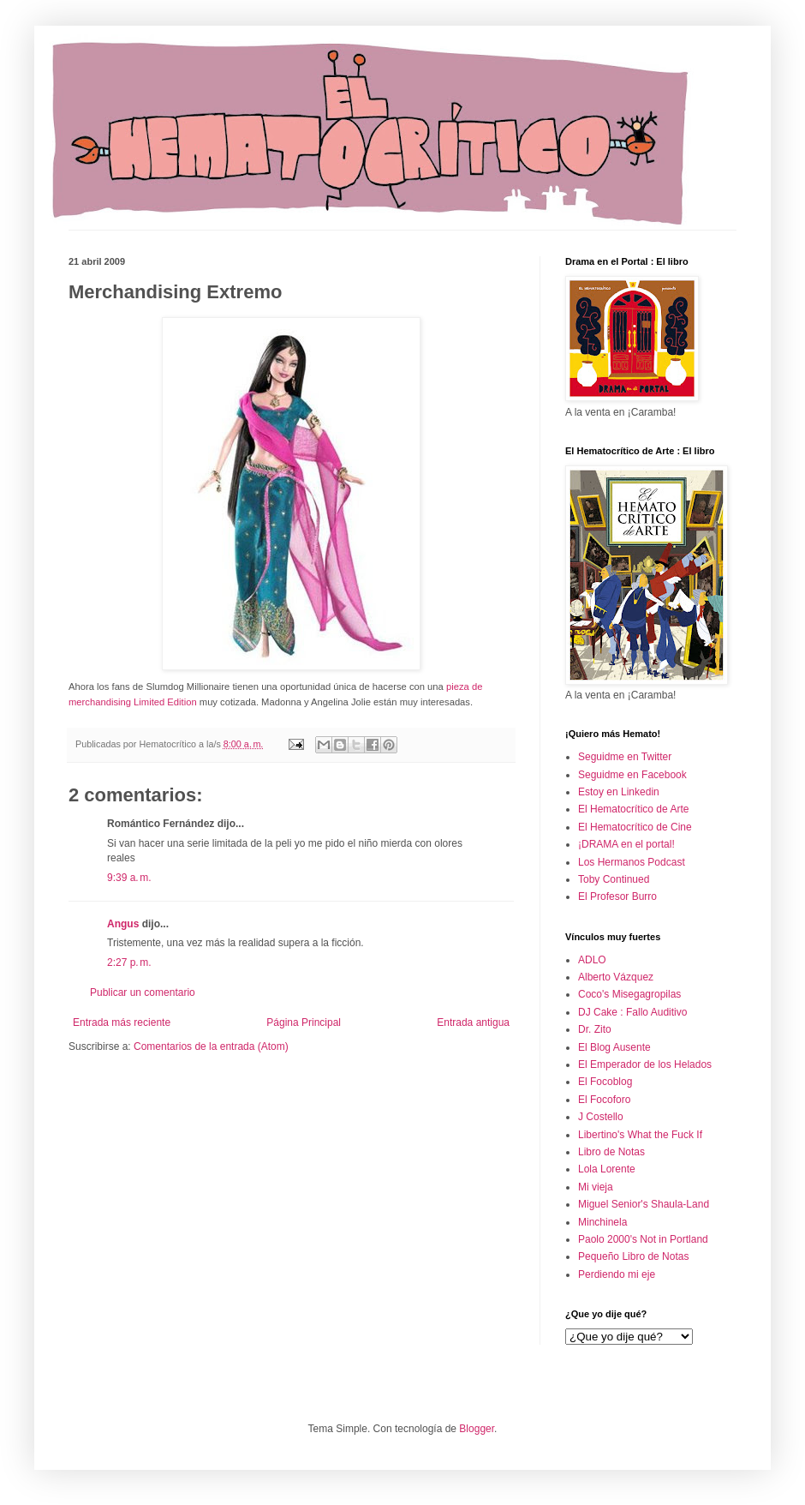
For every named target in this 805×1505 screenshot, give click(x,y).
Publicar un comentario (142, 992)
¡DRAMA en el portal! (626, 844)
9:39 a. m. (129, 878)
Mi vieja (595, 1187)
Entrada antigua (473, 1022)
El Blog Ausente (614, 1047)
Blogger (476, 1429)
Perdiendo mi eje (616, 1274)
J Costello (600, 1117)
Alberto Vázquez (615, 977)
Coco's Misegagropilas (629, 994)
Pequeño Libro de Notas (633, 1256)
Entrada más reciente (121, 1022)
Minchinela (602, 1222)
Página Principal (303, 1022)
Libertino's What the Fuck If (640, 1135)
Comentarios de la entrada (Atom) (211, 1046)
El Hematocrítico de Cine (635, 827)
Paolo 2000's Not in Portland (643, 1239)
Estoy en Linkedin (618, 792)
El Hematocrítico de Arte (633, 809)
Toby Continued (613, 879)
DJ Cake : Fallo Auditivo (632, 1012)
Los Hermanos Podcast (631, 862)
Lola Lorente (606, 1169)
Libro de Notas (611, 1152)
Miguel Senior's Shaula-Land (643, 1204)
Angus (123, 924)
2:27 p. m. (129, 962)
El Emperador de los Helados (645, 1064)
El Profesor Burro (617, 896)
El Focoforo (604, 1100)
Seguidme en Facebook (632, 775)
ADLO (592, 960)
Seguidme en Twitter (624, 757)
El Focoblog (605, 1082)
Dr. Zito (594, 1029)
